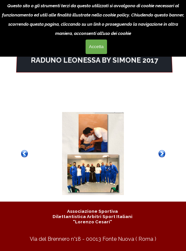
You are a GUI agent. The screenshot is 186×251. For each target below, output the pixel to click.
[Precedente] (24, 154)
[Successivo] (162, 154)
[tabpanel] (94, 60)
